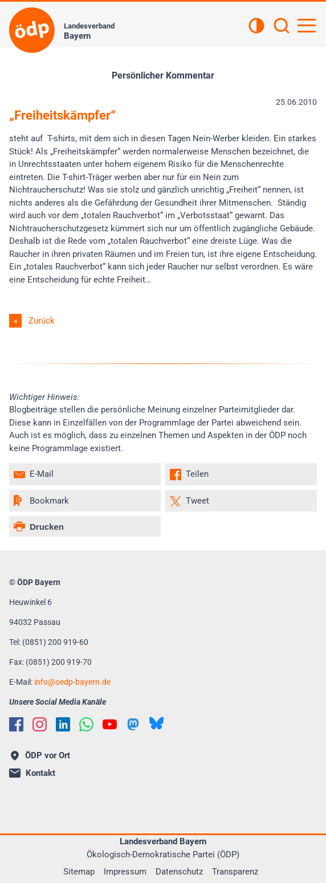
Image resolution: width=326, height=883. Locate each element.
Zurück (41, 321)
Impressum (125, 871)
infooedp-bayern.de (72, 681)
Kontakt (32, 773)
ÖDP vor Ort (40, 755)
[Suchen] (281, 26)
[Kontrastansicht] (256, 26)
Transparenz (235, 871)
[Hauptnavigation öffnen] (306, 25)
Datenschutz (179, 871)
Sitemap (79, 871)
